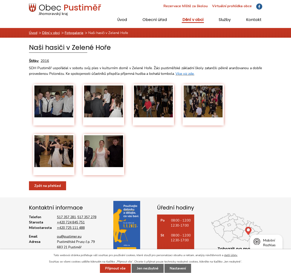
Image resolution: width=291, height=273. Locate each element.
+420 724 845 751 (71, 222)
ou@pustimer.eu (69, 236)
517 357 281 (66, 217)
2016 (45, 60)
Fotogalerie (74, 33)
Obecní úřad (154, 19)
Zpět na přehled (47, 185)
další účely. (231, 255)
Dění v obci (193, 19)
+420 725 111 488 (71, 228)
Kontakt (253, 19)
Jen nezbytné (147, 268)
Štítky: (34, 60)
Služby (225, 19)
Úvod (122, 19)
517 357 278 (86, 217)
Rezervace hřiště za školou (185, 6)
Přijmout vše (115, 268)
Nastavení (178, 268)
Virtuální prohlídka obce (232, 6)
